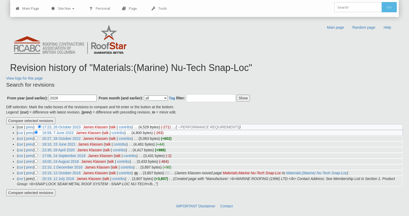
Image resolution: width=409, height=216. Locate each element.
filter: (177, 98)
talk (113, 127)
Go (389, 7)
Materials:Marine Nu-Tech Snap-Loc (252, 173)
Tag (172, 98)
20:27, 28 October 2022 (61, 138)
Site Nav (62, 8)
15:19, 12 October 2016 (61, 173)
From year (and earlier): (27, 98)
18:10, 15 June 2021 (59, 144)
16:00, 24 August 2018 (60, 161)
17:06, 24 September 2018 (64, 156)
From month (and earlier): (121, 98)
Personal (99, 8)
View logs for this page (24, 78)
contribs (125, 127)
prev (29, 127)
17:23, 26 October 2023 (61, 127)
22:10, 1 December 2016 (62, 167)
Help (387, 27)
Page (129, 8)
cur (20, 133)
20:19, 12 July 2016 (58, 179)
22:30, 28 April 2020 (58, 150)
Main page (335, 27)
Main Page (27, 8)
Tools (159, 8)
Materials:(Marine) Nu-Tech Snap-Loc (316, 173)
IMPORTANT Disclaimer (195, 206)
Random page (363, 27)
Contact (226, 206)
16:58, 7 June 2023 (58, 133)
